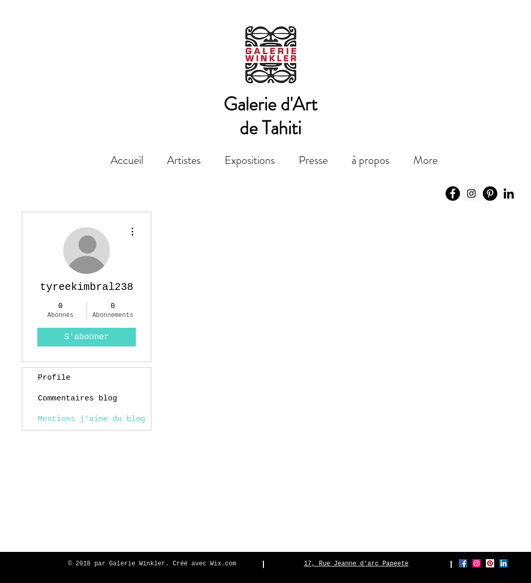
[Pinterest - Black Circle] (490, 193)
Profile (54, 377)
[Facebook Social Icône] (463, 563)
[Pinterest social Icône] (490, 563)
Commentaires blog (77, 398)
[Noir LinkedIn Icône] (508, 193)
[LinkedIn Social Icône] (503, 563)
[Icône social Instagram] (471, 193)
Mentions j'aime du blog (91, 419)
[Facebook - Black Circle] (452, 193)
